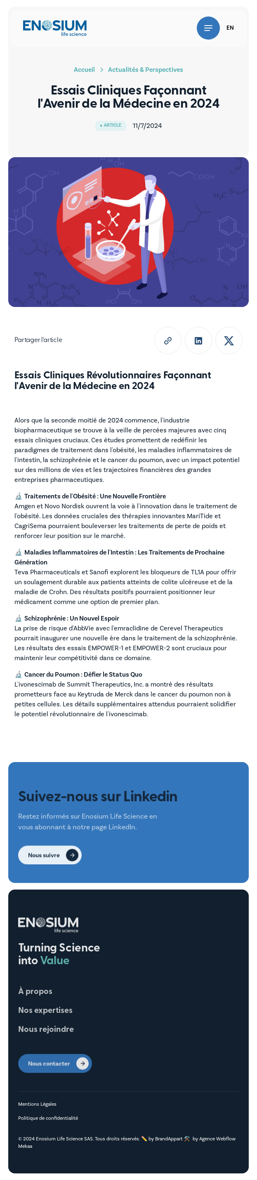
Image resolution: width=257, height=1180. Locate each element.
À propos (35, 992)
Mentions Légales (37, 1104)
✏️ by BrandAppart (162, 1139)
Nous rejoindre (46, 1030)
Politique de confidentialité (48, 1118)
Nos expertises (45, 1011)
